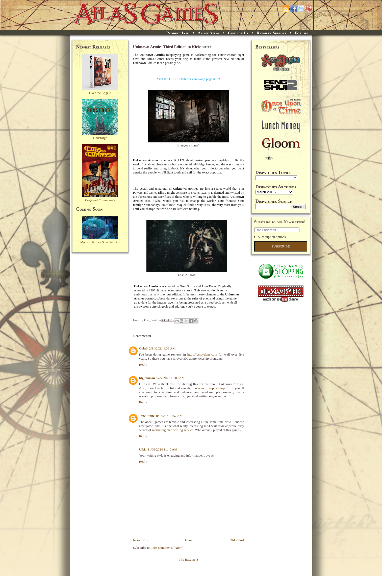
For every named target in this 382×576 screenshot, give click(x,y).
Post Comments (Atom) (167, 547)
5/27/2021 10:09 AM (170, 378)
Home (189, 540)
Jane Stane (147, 416)
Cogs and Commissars (100, 200)
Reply (143, 364)
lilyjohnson (147, 378)
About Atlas (208, 33)
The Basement (188, 559)
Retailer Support (271, 33)
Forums (301, 33)
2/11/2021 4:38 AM (162, 348)
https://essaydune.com (202, 354)
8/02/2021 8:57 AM (169, 416)
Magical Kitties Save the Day (100, 242)
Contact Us (238, 33)
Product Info (177, 33)
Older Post (237, 540)
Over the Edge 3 (100, 93)
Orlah (143, 348)
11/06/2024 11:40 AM (162, 449)
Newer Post (141, 540)
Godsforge (100, 138)
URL (142, 449)
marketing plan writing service (172, 430)
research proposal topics (211, 388)
